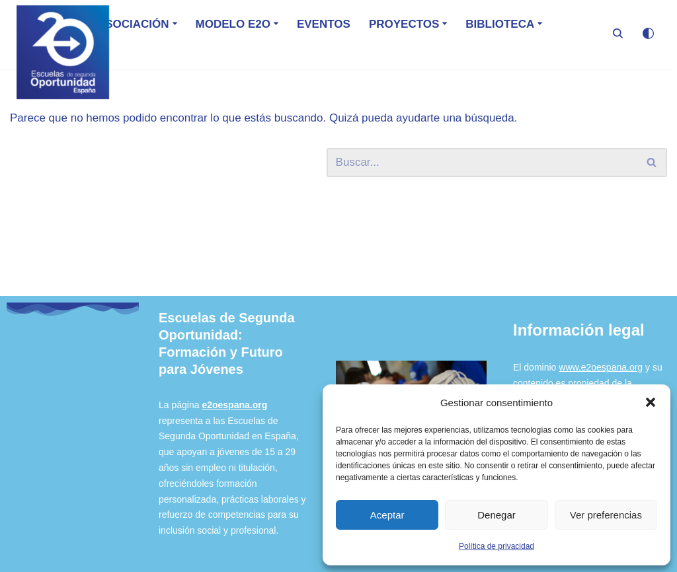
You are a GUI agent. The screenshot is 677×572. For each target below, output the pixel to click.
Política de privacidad (496, 546)
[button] (650, 402)
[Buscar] (618, 33)
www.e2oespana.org (601, 367)
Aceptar (387, 514)
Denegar (496, 514)
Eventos (323, 24)
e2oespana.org (234, 405)
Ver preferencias (606, 514)
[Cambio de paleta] (648, 33)
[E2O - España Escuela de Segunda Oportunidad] (63, 52)
